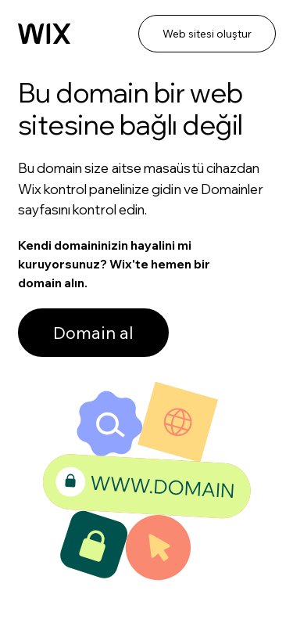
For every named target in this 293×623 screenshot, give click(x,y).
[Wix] (44, 34)
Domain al (93, 333)
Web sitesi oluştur (207, 34)
